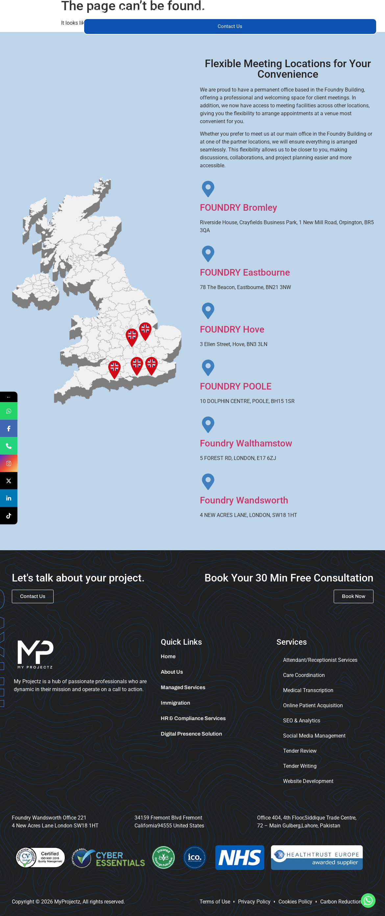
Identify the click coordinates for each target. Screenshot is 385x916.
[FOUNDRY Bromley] (208, 189)
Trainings (267, 11)
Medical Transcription (308, 690)
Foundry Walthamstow (246, 443)
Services (167, 11)
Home (98, 11)
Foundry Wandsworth (244, 500)
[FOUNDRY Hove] (208, 311)
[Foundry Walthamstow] (208, 425)
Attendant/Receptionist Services (320, 660)
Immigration (309, 11)
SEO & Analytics (301, 720)
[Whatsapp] (368, 900)
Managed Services (216, 11)
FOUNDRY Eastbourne (245, 272)
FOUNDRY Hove (232, 329)
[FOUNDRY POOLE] (208, 368)
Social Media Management (314, 736)
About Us (129, 11)
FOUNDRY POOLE (236, 386)
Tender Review (300, 751)
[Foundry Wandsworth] (208, 481)
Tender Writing (300, 766)
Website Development (308, 781)
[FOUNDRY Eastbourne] (208, 254)
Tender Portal (353, 11)
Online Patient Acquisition (313, 705)
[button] (168, 10)
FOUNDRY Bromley (238, 207)
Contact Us (230, 26)
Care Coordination (304, 675)
